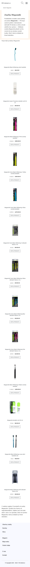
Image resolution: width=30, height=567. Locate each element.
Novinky (4, 528)
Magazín (4, 538)
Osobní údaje (6, 545)
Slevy (4, 532)
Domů (4, 7)
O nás (4, 551)
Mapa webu (5, 541)
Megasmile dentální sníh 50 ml (15, 420)
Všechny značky (7, 524)
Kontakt (4, 555)
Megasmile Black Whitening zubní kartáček (15, 67)
